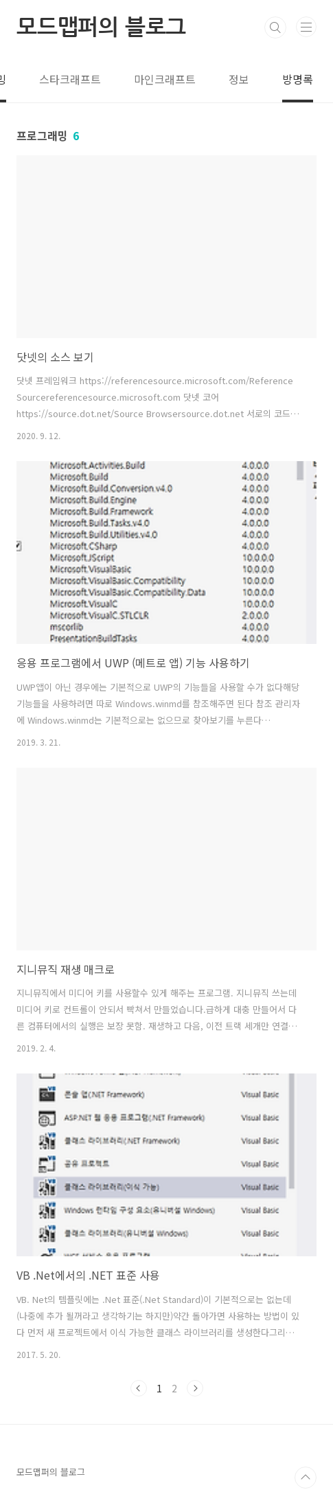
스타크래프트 (70, 79)
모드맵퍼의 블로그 (101, 27)
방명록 (297, 79)
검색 (275, 27)
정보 (239, 79)
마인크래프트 (165, 79)
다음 (195, 1388)
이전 (138, 1388)
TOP (306, 1478)
